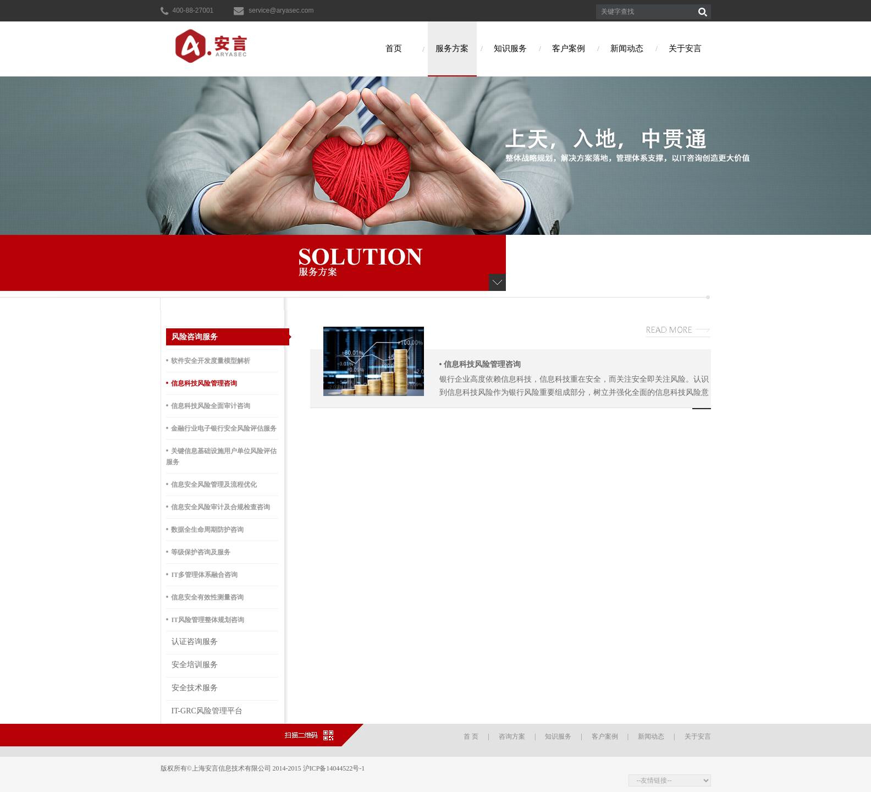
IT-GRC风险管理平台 (207, 711)
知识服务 (510, 48)
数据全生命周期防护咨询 (205, 529)
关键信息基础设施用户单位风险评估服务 (221, 456)
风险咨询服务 (195, 337)
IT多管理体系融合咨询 (202, 574)
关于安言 (685, 48)
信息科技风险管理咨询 (202, 383)
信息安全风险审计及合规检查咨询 (218, 507)
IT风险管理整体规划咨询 (205, 619)
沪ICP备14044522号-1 (335, 768)
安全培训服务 (195, 665)
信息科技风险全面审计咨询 (208, 406)
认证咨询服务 (195, 641)
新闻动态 (626, 48)
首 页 (471, 736)
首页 (393, 48)
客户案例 (568, 48)
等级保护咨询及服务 (198, 552)
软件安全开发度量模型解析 (208, 360)
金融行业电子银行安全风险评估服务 (221, 428)
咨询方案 (512, 736)
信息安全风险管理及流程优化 (211, 484)
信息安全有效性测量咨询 (205, 597)
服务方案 (452, 48)
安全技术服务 (195, 688)
